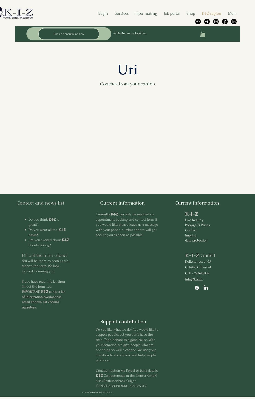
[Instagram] (216, 21)
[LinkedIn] (234, 21)
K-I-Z (191, 214)
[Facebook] (225, 21)
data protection (196, 240)
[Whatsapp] (198, 21)
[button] (202, 34)
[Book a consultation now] (68, 34)
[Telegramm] (207, 21)
